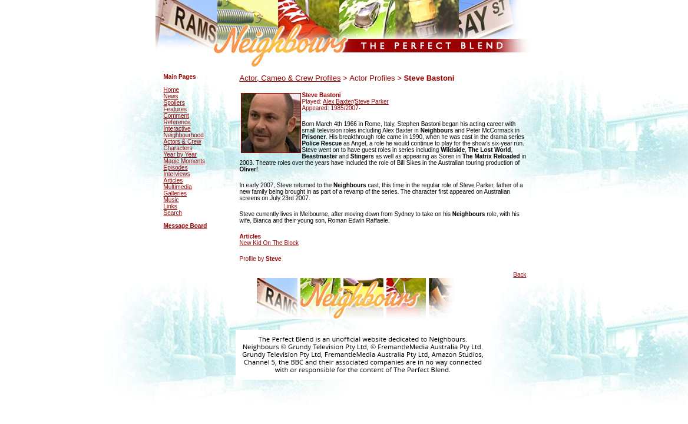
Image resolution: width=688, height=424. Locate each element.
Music (171, 200)
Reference (177, 122)
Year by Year (180, 154)
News (171, 96)
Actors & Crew (182, 141)
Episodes (176, 167)
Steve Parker (372, 101)
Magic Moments (185, 161)
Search (173, 213)
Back (519, 274)
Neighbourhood (184, 135)
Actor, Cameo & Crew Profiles (290, 78)
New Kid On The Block (269, 243)
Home (172, 90)
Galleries (175, 193)
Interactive (177, 128)
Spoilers (174, 103)
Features (175, 109)
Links (170, 206)
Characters (178, 148)
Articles (173, 180)
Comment (176, 115)
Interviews (177, 174)
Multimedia (178, 187)
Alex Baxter (338, 101)
